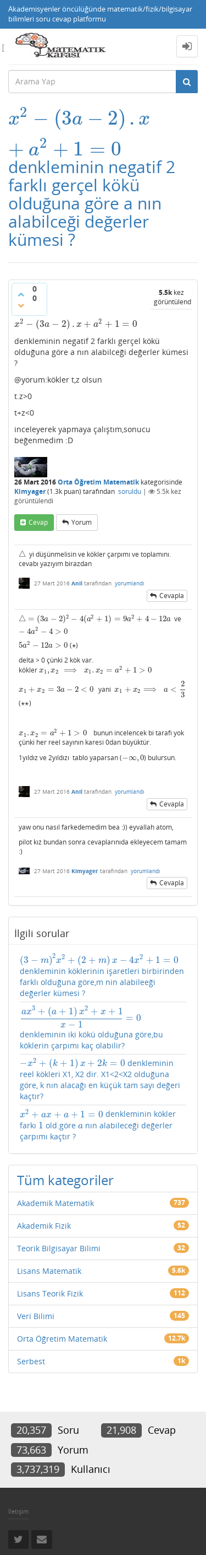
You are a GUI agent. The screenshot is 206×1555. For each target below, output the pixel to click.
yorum (81, 522)
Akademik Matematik (55, 1203)
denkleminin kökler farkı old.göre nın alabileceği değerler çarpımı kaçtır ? (98, 1125)
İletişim (18, 1511)
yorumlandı (129, 583)
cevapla (171, 595)
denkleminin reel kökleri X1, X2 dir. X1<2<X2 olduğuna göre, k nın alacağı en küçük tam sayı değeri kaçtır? (100, 1080)
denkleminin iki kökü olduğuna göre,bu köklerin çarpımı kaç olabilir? (91, 1028)
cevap (38, 522)
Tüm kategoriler (65, 1180)
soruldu (129, 491)
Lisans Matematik (49, 1271)
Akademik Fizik (44, 1225)
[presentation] (79, 118)
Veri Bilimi (35, 1316)
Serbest (31, 1361)
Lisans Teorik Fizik (50, 1293)
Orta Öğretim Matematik (98, 482)
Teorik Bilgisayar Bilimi (59, 1248)
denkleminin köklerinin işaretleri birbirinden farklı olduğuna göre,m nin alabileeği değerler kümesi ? (102, 975)
